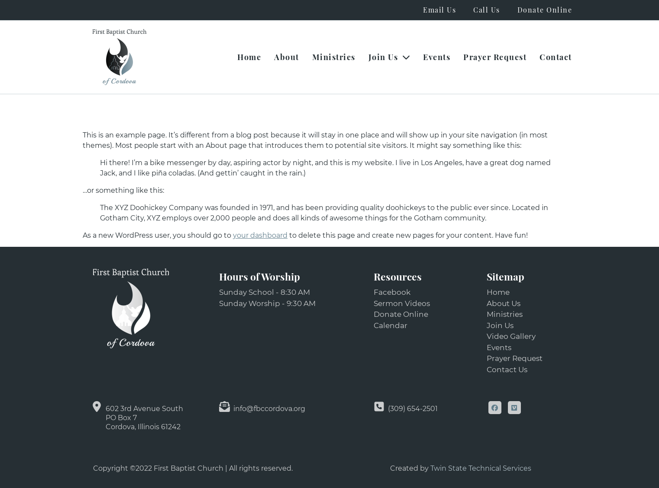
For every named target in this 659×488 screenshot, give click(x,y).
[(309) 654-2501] (379, 406)
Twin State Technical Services (480, 468)
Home (249, 57)
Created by (410, 468)
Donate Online (544, 9)
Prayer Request (495, 57)
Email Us (439, 9)
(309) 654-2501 (413, 409)
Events (436, 57)
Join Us (389, 57)
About (286, 57)
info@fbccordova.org (269, 409)
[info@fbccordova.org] (224, 406)
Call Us (486, 9)
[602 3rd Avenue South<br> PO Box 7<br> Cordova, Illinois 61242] (96, 406)
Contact (555, 57)
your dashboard (260, 235)
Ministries (333, 57)
